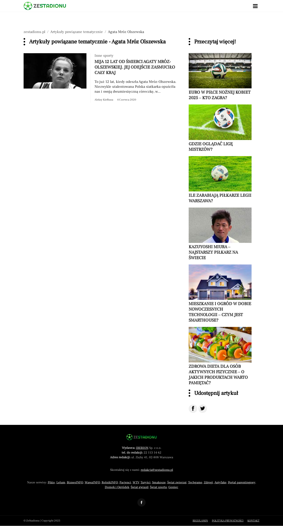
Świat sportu (158, 487)
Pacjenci (125, 482)
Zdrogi (208, 482)
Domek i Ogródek (117, 487)
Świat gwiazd (139, 487)
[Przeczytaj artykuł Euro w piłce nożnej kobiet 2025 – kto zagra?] (220, 77)
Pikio (51, 482)
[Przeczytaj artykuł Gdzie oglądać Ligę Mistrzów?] (220, 128)
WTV (136, 482)
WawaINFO (92, 482)
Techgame (195, 482)
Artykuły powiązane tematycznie (76, 31)
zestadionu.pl (34, 31)
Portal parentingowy (241, 482)
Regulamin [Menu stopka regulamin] (200, 520)
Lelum (60, 482)
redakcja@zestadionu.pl (157, 470)
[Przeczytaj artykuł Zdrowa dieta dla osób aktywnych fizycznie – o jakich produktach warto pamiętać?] (220, 356)
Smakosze (159, 482)
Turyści (146, 482)
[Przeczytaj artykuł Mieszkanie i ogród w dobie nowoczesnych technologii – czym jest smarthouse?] (220, 293)
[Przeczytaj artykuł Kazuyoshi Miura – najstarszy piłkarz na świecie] (220, 234)
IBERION (142, 448)
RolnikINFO (110, 482)
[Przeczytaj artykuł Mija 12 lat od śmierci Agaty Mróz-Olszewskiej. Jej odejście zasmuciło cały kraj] (102, 77)
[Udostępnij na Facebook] (193, 408)
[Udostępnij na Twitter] (202, 408)
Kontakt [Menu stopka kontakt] (253, 520)
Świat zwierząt (177, 482)
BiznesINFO (75, 482)
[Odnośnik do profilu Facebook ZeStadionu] (141, 502)
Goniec (173, 487)
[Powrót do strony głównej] (141, 437)
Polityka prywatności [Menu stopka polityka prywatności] (227, 520)
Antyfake (220, 482)
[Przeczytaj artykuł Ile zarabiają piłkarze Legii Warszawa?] (220, 180)
